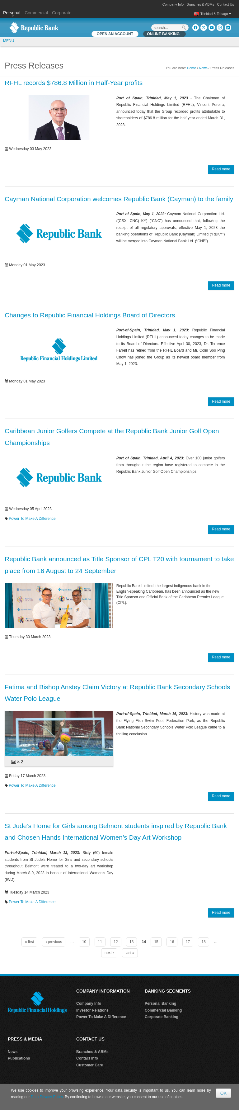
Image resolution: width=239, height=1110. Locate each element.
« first (29, 942)
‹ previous (53, 942)
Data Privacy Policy (47, 1097)
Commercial (36, 12)
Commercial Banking (163, 1010)
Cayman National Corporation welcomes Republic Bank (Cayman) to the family (119, 198)
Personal (12, 12)
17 (188, 942)
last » (129, 953)
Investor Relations (92, 1010)
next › (109, 953)
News (203, 68)
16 (172, 942)
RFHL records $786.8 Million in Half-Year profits (74, 82)
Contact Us (225, 4)
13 (131, 942)
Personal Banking (160, 1003)
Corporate (61, 12)
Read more (221, 169)
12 (116, 942)
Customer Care (89, 1065)
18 (203, 942)
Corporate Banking (161, 1017)
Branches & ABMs (200, 4)
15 (156, 942)
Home (191, 68)
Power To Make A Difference (32, 518)
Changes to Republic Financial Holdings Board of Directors (90, 315)
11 (100, 942)
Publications (19, 1058)
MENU (8, 41)
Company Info (173, 4)
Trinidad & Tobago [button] (215, 14)
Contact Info (87, 1058)
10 (84, 942)
